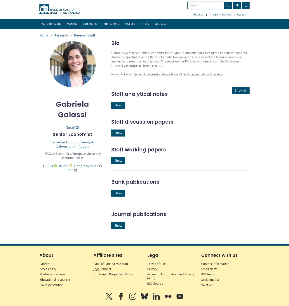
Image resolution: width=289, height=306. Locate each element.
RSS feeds (208, 274)
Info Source (155, 283)
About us (198, 14)
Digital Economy (189, 74)
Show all (240, 90)
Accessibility (47, 269)
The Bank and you (220, 14)
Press (145, 23)
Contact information (215, 264)
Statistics (160, 23)
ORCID (50, 166)
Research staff (84, 35)
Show (118, 105)
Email (70, 127)
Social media (210, 280)
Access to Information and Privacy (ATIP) (170, 276)
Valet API (207, 285)
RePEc (63, 166)
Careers (242, 14)
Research (130, 23)
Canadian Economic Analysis (73, 142)
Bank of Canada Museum (110, 264)
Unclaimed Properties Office (113, 274)
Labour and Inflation (72, 146)
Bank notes (90, 23)
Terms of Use (156, 264)
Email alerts (209, 269)
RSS (72, 170)
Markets (72, 23)
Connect (102, 269)
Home (43, 35)
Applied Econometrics (147, 74)
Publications (111, 23)
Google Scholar (88, 166)
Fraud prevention (51, 285)
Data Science (170, 74)
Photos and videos (52, 274)
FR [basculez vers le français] (237, 5)
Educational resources (55, 280)
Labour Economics (212, 74)
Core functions (51, 23)
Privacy (152, 269)
